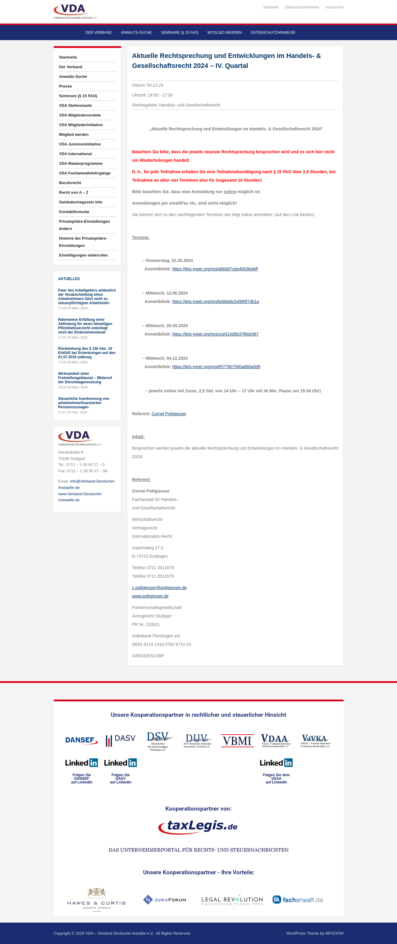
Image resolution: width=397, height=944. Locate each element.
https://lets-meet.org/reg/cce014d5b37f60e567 (215, 334)
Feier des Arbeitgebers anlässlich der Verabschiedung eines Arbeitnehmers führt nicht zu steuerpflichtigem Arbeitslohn (87, 296)
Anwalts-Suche (136, 32)
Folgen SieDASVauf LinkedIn (120, 778)
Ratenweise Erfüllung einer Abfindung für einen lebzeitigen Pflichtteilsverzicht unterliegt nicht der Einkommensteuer (85, 325)
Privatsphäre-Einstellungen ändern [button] (84, 225)
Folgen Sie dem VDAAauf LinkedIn (276, 778)
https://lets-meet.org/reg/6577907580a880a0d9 (216, 366)
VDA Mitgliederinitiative (81, 125)
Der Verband (99, 32)
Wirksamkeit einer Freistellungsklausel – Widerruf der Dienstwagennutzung (85, 378)
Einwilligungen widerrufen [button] (83, 255)
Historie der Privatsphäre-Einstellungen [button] (83, 242)
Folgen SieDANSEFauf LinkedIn (81, 778)
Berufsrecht (70, 182)
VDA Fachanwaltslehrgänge (85, 173)
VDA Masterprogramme (81, 163)
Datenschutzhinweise (302, 7)
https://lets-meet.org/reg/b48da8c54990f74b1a (215, 301)
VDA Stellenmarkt (75, 105)
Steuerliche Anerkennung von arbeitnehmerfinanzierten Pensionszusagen (84, 403)
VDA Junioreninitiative (80, 144)
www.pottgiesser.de (150, 596)
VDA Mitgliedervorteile (80, 115)
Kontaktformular (74, 211)
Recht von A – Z (73, 192)
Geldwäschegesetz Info (81, 202)
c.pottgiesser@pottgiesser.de (159, 587)
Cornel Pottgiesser (169, 413)
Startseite (271, 7)
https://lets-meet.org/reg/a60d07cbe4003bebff (215, 268)
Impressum (334, 7)
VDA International (75, 153)
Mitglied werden (225, 32)
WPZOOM (334, 933)
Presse (65, 86)
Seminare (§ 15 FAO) (180, 32)
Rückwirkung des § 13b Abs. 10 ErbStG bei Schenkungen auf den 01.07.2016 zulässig (87, 352)
